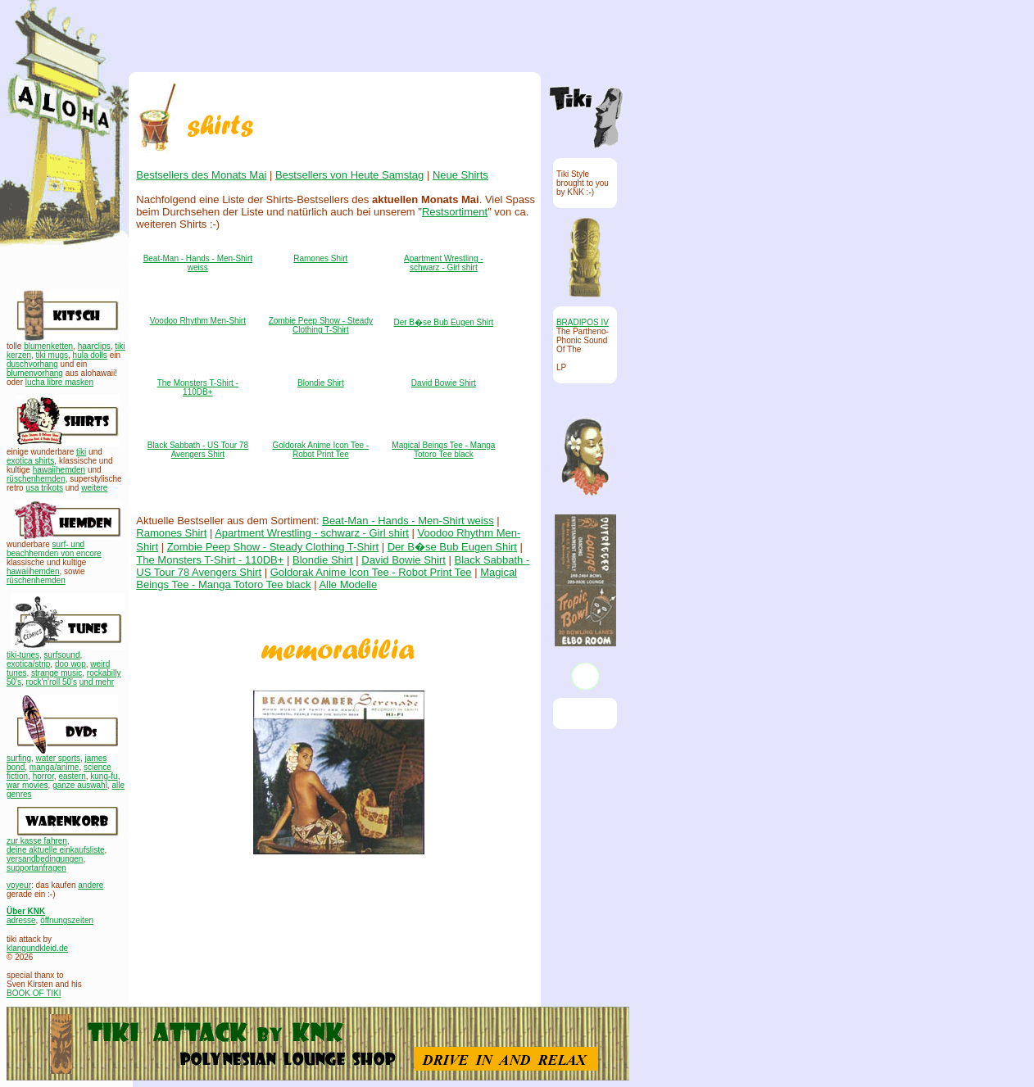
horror (43, 776)
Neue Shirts (460, 175)
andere (90, 885)
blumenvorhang (35, 373)
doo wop (70, 663)
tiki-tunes (23, 654)
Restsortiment (454, 212)
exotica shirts (30, 460)
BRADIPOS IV (582, 322)
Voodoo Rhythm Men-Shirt (197, 320)
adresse (21, 920)
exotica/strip (28, 663)
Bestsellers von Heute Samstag (348, 175)
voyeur (19, 885)
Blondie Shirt (320, 382)
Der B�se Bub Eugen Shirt (443, 322)
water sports (58, 758)
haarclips (94, 346)
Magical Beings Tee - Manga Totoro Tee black (443, 450)
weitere (94, 487)
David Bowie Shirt (442, 382)
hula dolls (90, 355)
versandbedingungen (45, 858)
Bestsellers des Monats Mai (201, 175)
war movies (27, 785)
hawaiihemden (59, 469)
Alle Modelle (348, 584)
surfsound (62, 654)
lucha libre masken (59, 382)
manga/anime (54, 767)
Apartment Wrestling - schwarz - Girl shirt (443, 263)
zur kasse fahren (37, 840)
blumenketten (48, 346)
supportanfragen (36, 867)
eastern (71, 776)
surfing (19, 758)
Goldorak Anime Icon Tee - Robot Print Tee (320, 450)
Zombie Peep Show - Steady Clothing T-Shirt (320, 325)
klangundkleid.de (37, 948)
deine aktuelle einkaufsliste (56, 849)
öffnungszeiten (66, 920)
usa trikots (44, 487)
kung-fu (103, 776)
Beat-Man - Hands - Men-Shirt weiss (197, 263)
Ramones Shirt (320, 258)
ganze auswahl (79, 785)
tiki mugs (52, 355)
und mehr (96, 681)
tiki (81, 451)
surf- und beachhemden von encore (54, 549)
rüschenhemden (36, 478)
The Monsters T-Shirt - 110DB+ (197, 387)
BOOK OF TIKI (34, 993)
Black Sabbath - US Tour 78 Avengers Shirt (197, 450)
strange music (56, 672)
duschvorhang (32, 364)
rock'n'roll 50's (51, 681)
